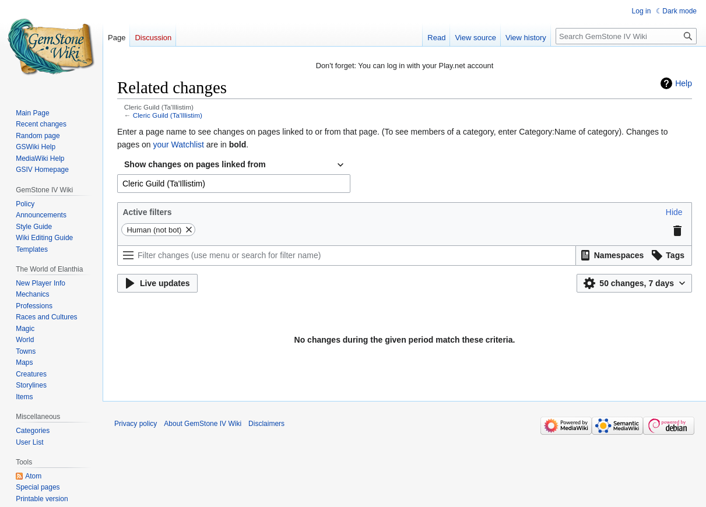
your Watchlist (178, 144)
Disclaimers (266, 424)
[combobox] (233, 165)
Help (683, 83)
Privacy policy (135, 424)
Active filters (146, 212)
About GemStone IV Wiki (202, 424)
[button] (674, 212)
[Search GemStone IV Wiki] (626, 36)
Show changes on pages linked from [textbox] (195, 164)
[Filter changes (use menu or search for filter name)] (346, 255)
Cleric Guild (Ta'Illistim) (167, 115)
